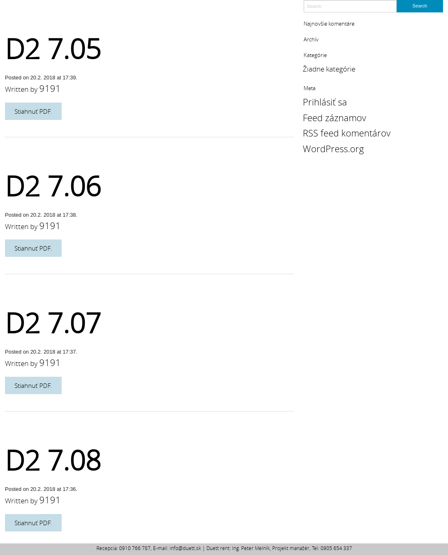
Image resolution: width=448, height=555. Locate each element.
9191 (50, 88)
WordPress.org (333, 149)
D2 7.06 (53, 185)
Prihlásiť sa (325, 102)
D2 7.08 (53, 460)
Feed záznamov (334, 118)
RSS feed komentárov (347, 133)
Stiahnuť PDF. (33, 111)
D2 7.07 (53, 322)
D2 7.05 (53, 48)
